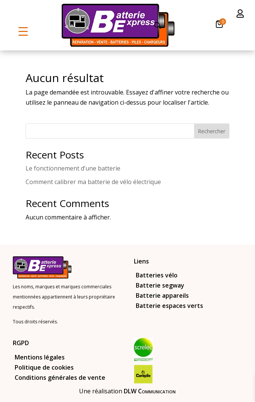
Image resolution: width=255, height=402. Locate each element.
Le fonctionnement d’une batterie (73, 168)
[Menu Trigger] (23, 31)
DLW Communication (150, 391)
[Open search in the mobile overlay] (157, 25)
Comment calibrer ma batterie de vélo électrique (93, 182)
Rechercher (211, 131)
